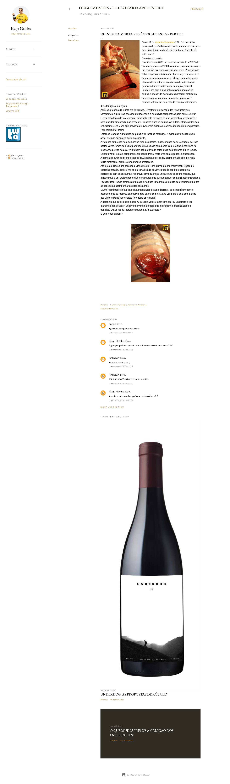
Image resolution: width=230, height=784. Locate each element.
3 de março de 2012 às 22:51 (120, 383)
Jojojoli (112, 324)
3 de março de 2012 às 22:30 (121, 350)
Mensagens (15, 155)
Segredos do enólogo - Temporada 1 (17, 105)
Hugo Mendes (116, 341)
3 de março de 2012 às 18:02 (121, 333)
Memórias (73, 40)
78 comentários (117, 700)
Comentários (16, 158)
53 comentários (126, 740)
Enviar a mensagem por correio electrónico (128, 305)
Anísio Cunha (102, 14)
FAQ (89, 14)
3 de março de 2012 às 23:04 (121, 400)
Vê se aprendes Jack (16, 99)
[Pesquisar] (197, 8)
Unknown (114, 358)
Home (82, 14)
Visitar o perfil (21, 34)
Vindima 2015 (12, 111)
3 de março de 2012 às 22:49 (121, 366)
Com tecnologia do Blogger (136, 775)
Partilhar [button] (72, 28)
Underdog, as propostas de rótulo (133, 694)
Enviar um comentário (112, 407)
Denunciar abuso (16, 79)
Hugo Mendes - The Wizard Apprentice (121, 8)
